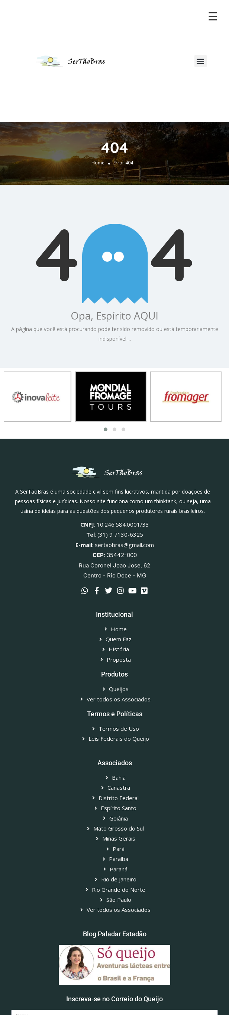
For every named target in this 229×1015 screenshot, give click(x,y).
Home (97, 163)
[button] (200, 61)
